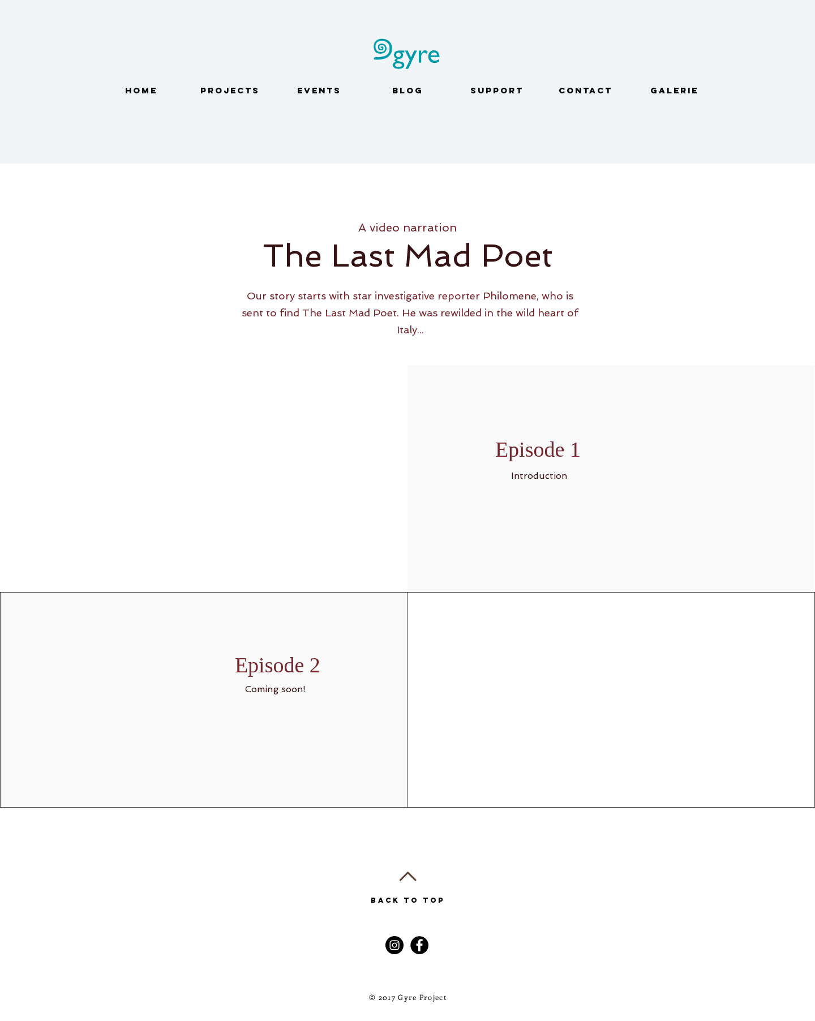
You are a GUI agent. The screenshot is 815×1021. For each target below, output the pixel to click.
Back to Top (408, 900)
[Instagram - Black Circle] (394, 945)
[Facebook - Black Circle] (419, 945)
